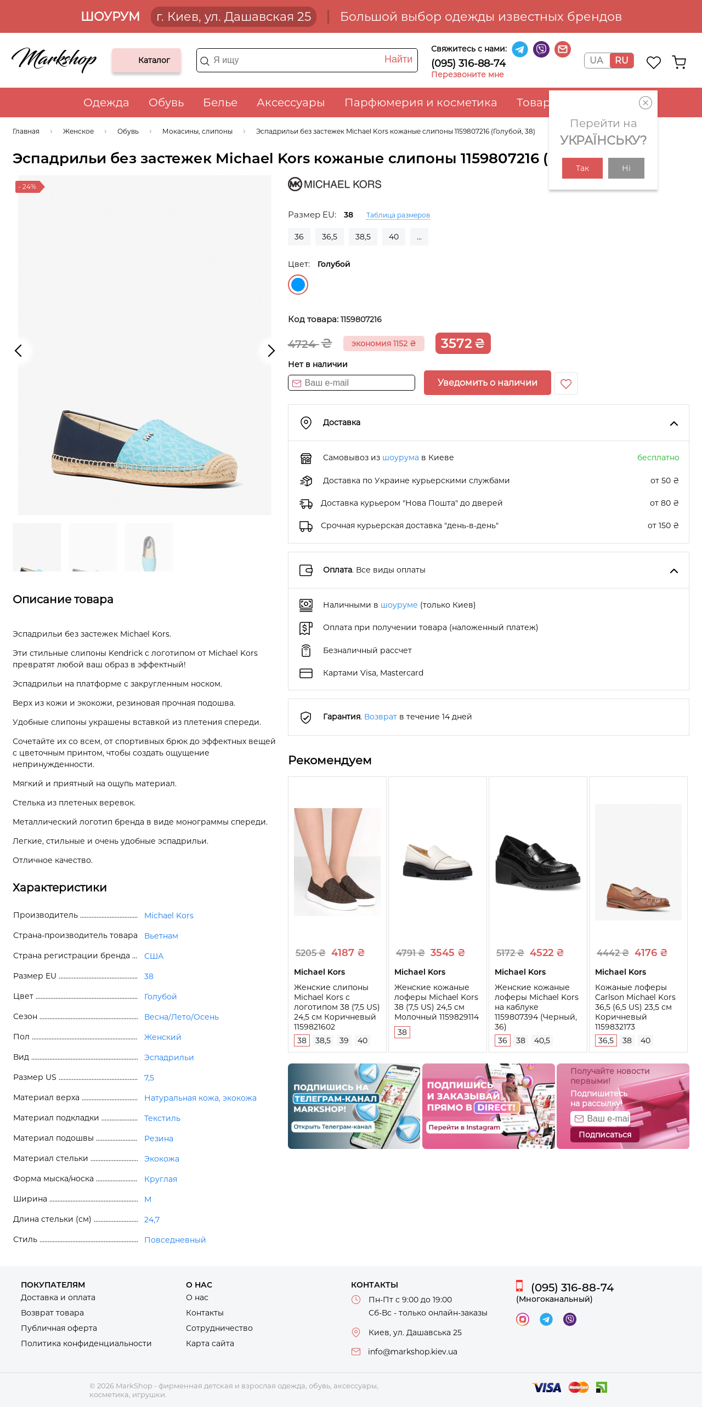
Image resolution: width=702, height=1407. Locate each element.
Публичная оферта (59, 1328)
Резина (158, 1138)
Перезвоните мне (467, 74)
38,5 (363, 237)
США (153, 956)
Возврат (380, 717)
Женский (163, 1037)
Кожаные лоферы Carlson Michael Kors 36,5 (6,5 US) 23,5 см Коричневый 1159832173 (635, 1007)
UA (596, 60)
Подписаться (605, 1135)
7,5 (149, 1078)
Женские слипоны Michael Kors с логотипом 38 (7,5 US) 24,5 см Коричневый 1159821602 (337, 1007)
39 (344, 1040)
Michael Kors (169, 915)
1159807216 (361, 319)
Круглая (160, 1179)
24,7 (152, 1220)
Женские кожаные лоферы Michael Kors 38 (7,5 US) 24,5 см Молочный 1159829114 (436, 1002)
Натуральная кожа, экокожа (200, 1098)
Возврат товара (52, 1313)
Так (582, 168)
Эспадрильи (169, 1057)
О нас (197, 1297)
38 (302, 1040)
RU (622, 60)
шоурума (400, 457)
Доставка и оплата (58, 1297)
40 (394, 237)
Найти (398, 59)
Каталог (129, 60)
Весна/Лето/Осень (181, 1017)
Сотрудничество (219, 1328)
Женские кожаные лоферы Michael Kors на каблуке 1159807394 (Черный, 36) (537, 1007)
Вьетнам (161, 936)
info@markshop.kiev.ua (412, 1352)
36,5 (329, 237)
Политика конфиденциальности (86, 1343)
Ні (626, 168)
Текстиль (162, 1118)
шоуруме (399, 605)
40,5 (542, 1040)
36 (299, 237)
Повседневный (175, 1240)
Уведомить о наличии (487, 383)
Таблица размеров (398, 215)
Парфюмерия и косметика (420, 102)
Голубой (298, 284)
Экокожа (161, 1159)
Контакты (205, 1313)
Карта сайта (210, 1343)
